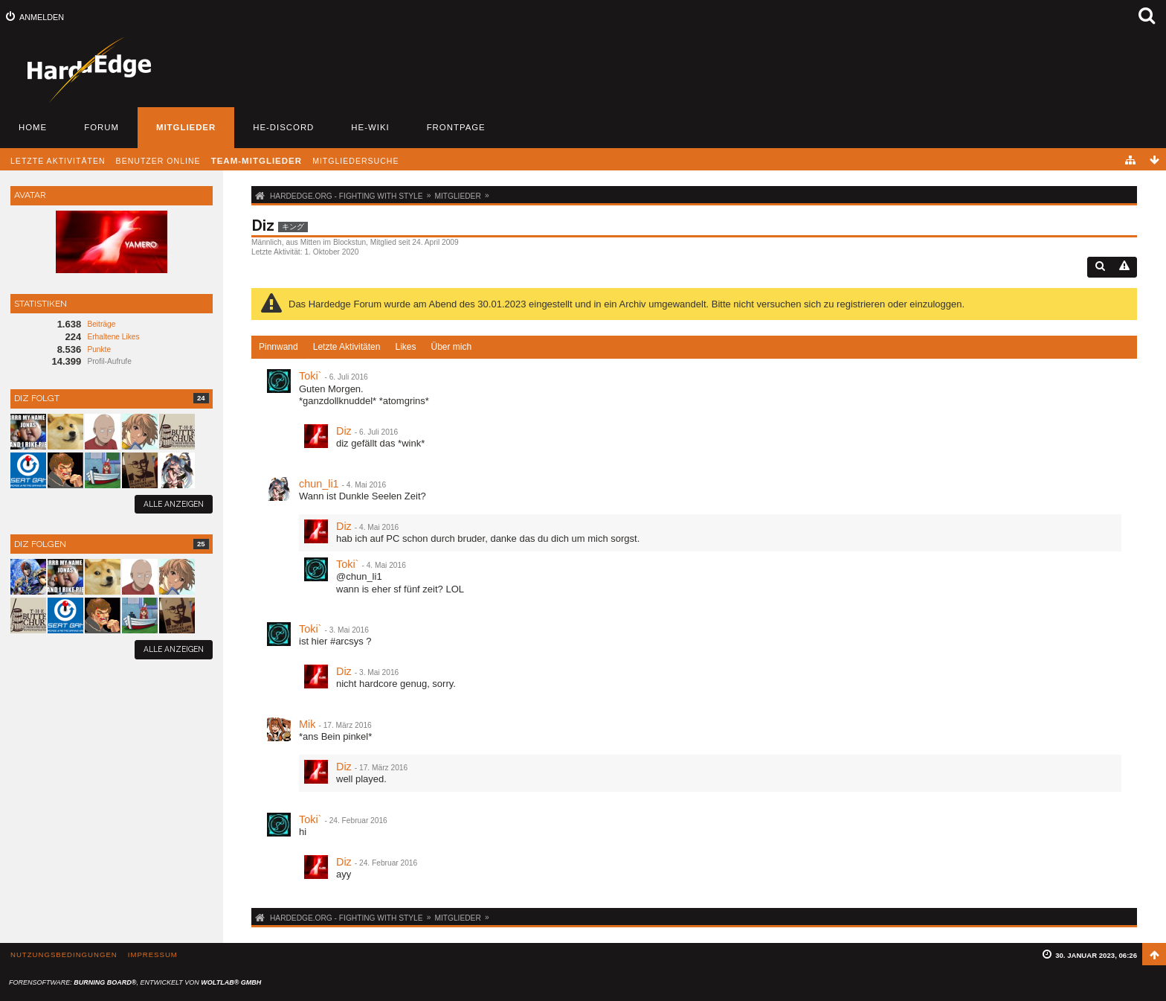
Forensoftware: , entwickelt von (135, 982)
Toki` (310, 376)
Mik (307, 724)
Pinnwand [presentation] (278, 347)
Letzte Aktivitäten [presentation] (347, 347)
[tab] (278, 347)
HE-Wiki (370, 127)
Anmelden (41, 17)
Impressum (153, 954)
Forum (101, 127)
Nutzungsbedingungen (63, 954)
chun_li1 (319, 484)
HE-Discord (283, 127)
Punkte (99, 349)
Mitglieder (186, 127)
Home (33, 127)
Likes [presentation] (405, 347)
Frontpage (456, 127)
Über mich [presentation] (451, 347)
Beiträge (101, 324)
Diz (344, 431)
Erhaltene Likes (113, 337)
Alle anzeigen (174, 503)
